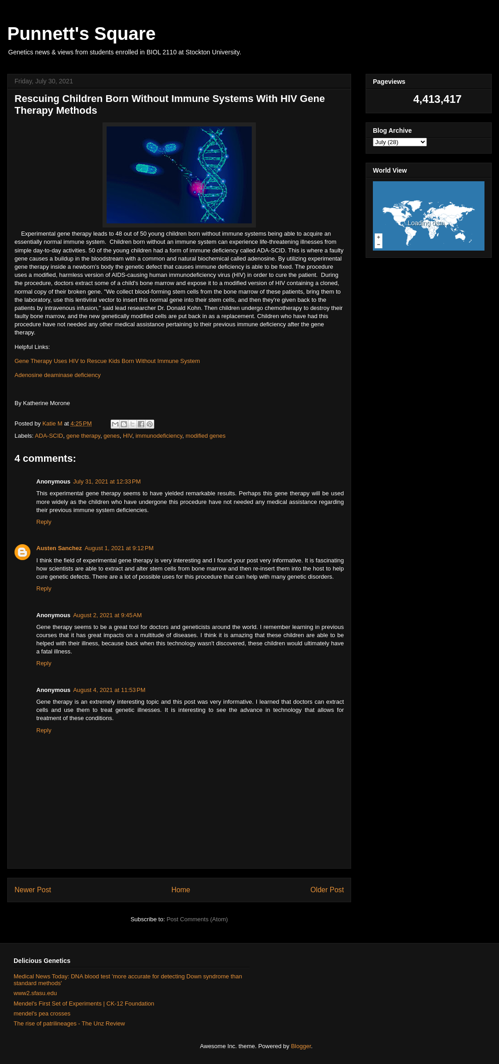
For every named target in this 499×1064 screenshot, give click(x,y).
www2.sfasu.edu (35, 993)
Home (181, 890)
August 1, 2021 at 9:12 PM (118, 548)
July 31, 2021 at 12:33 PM (107, 481)
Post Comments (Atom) (197, 919)
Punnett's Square (81, 34)
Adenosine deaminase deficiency (58, 375)
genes (111, 435)
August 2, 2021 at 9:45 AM (107, 615)
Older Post (327, 890)
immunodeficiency (159, 435)
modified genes (205, 435)
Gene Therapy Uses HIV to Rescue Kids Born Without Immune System (107, 361)
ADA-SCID (49, 435)
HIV (127, 435)
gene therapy (83, 435)
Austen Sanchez (59, 548)
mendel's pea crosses (42, 1013)
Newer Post (33, 890)
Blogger (301, 1046)
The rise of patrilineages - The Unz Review (69, 1023)
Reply (43, 521)
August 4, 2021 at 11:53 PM (109, 690)
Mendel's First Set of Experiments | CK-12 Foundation (84, 1003)
